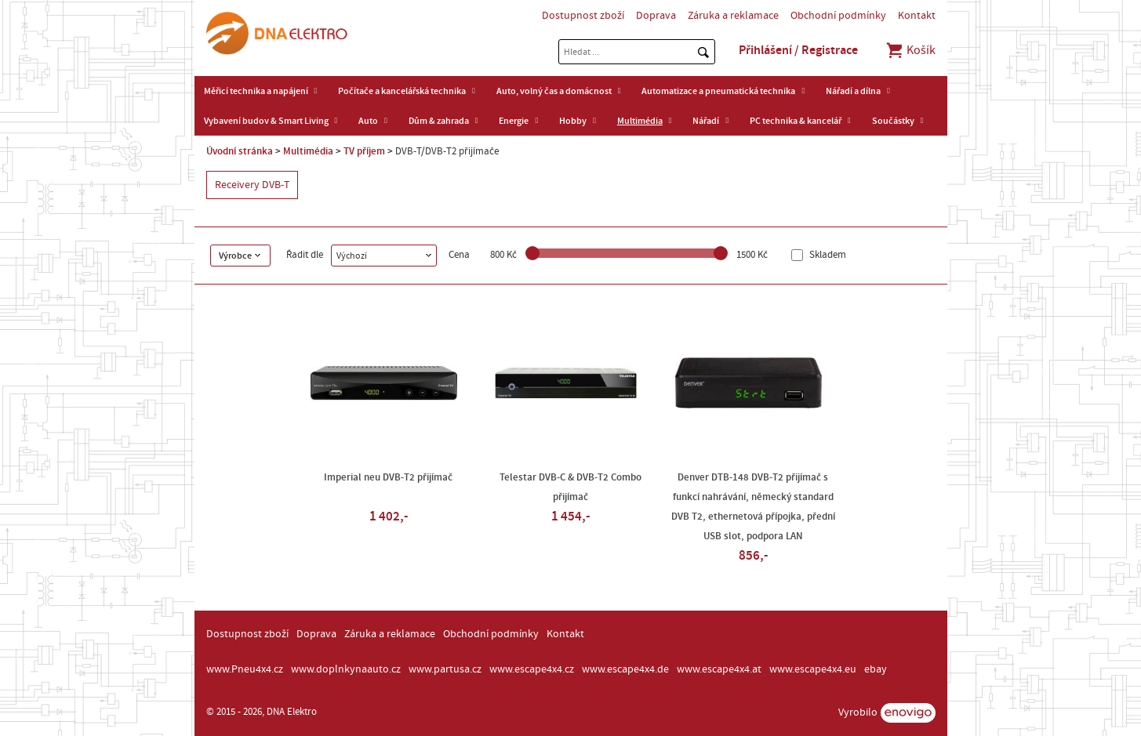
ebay (875, 669)
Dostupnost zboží (583, 15)
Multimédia (640, 120)
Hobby (573, 120)
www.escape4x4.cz (531, 669)
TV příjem (364, 151)
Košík (910, 50)
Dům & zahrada (439, 120)
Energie (514, 120)
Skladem (826, 255)
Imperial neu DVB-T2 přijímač (388, 477)
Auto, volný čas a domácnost (554, 90)
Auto (368, 120)
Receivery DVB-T (252, 185)
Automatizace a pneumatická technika (718, 90)
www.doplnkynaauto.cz (346, 669)
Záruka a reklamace (733, 15)
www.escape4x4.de (625, 669)
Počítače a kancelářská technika (402, 90)
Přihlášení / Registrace (798, 50)
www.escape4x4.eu (812, 669)
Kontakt (917, 15)
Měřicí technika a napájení (256, 90)
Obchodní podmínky (838, 15)
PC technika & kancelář (795, 120)
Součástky (893, 120)
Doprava (656, 15)
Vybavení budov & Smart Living (266, 120)
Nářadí (705, 120)
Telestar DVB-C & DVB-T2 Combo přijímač (570, 487)
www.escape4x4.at (719, 669)
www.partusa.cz (445, 669)
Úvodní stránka (239, 151)
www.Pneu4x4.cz (244, 669)
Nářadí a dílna (853, 90)
